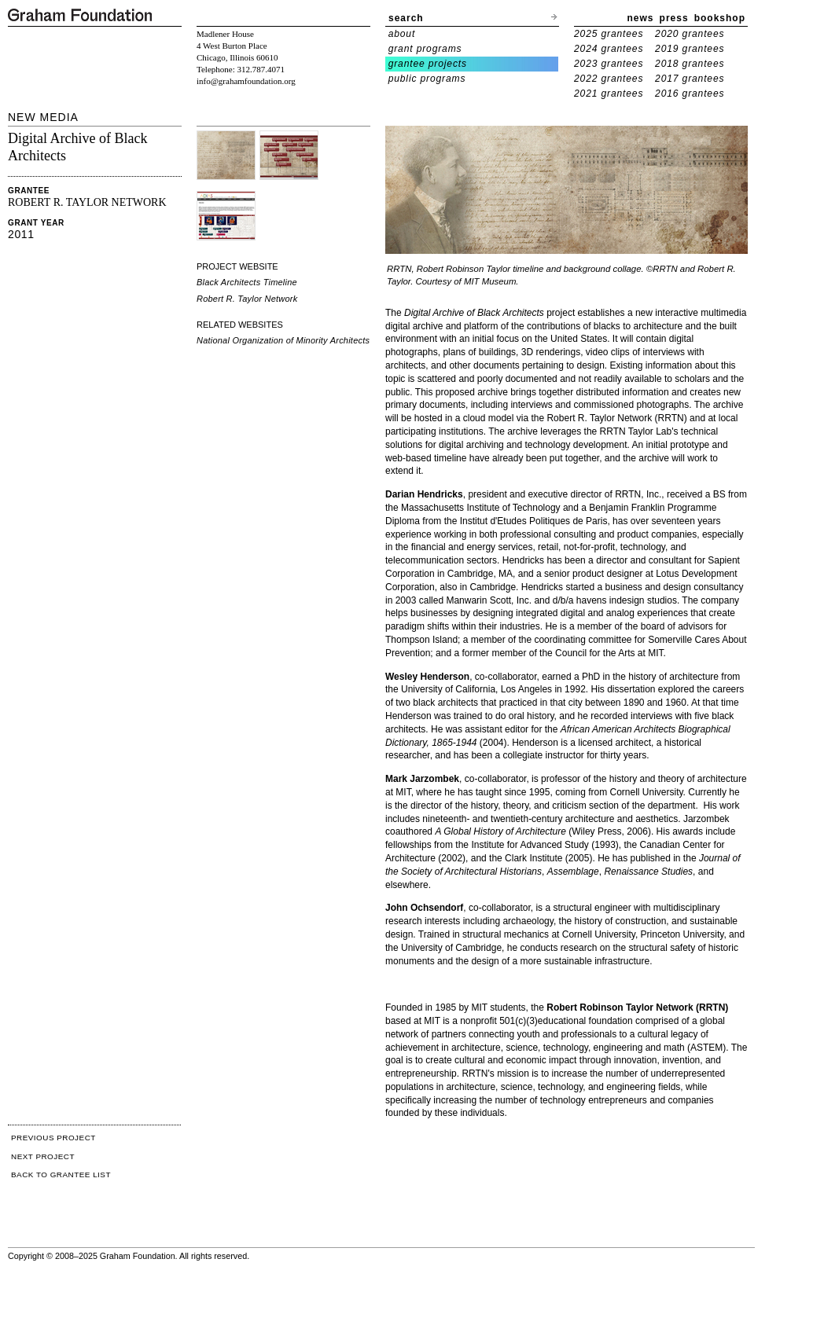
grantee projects (427, 63)
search (406, 18)
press (674, 18)
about (402, 33)
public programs (427, 78)
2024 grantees (608, 48)
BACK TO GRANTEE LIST (61, 1174)
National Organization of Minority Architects (283, 340)
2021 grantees (608, 93)
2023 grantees (608, 63)
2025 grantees (608, 33)
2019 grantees (689, 48)
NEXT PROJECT (43, 1156)
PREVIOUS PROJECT (53, 1137)
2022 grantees (608, 78)
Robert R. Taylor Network (247, 298)
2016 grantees (689, 93)
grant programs (425, 48)
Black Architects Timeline (247, 282)
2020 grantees (689, 33)
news (640, 18)
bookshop (719, 18)
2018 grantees (689, 63)
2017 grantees (689, 78)
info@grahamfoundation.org (246, 81)
